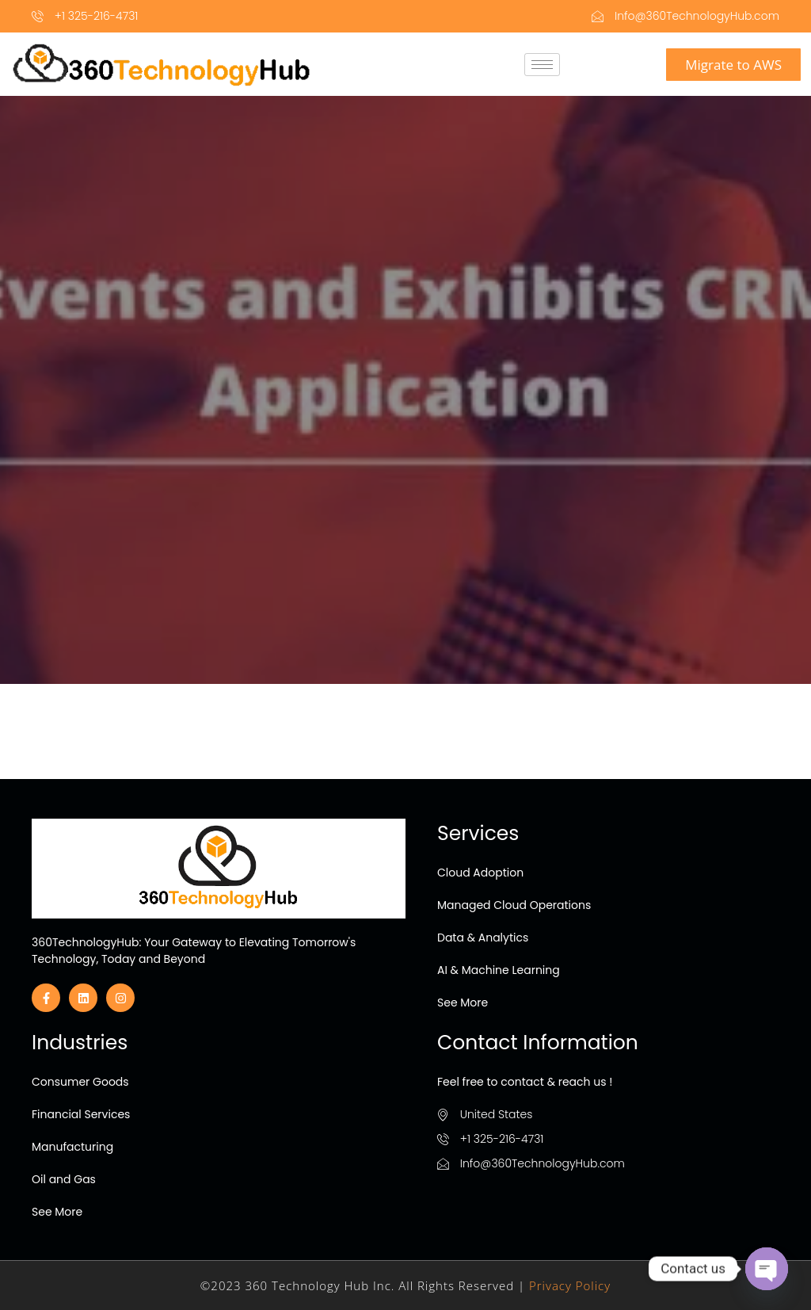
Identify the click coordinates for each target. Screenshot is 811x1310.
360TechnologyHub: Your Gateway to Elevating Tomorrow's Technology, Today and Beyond (194, 950)
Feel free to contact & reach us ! (524, 1082)
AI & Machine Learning (498, 970)
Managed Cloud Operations (514, 905)
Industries (80, 1042)
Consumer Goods (80, 1082)
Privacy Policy (570, 1285)
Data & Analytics (482, 937)
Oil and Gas (64, 1179)
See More (462, 1002)
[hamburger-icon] (542, 64)
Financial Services (81, 1114)
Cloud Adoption (480, 872)
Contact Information (537, 1042)
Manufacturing (72, 1147)
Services (478, 833)
